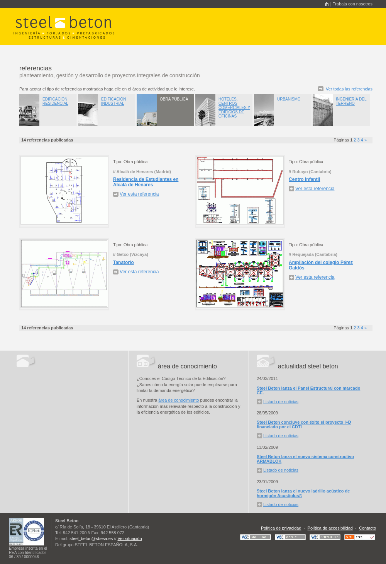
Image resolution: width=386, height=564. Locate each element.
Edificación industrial (113, 101)
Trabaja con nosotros (352, 4)
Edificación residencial (55, 101)
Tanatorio (123, 262)
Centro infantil (304, 179)
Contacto (367, 528)
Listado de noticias (280, 401)
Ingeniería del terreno (351, 101)
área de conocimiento (178, 400)
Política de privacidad (281, 528)
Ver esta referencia (139, 194)
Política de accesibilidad (330, 528)
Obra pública (174, 99)
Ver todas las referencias (349, 89)
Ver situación (130, 538)
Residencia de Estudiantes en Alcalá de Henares (145, 182)
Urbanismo (289, 99)
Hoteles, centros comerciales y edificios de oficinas (234, 107)
